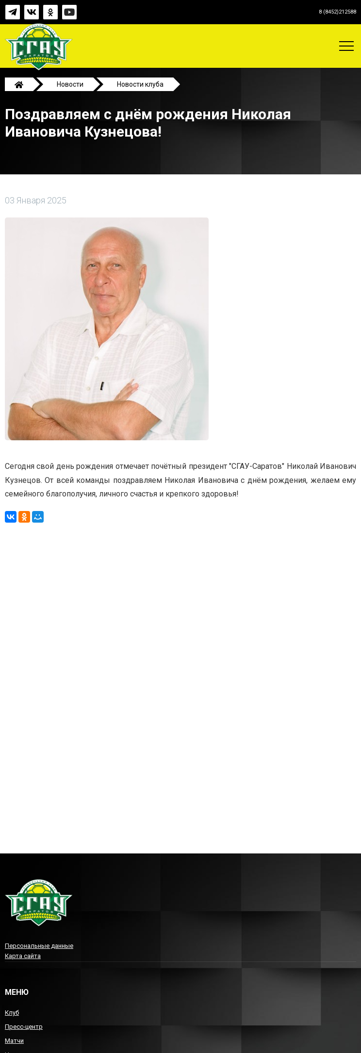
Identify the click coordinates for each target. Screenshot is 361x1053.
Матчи (14, 1040)
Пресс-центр (24, 1026)
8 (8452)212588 (337, 12)
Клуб (12, 1012)
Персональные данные (39, 945)
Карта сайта (23, 956)
